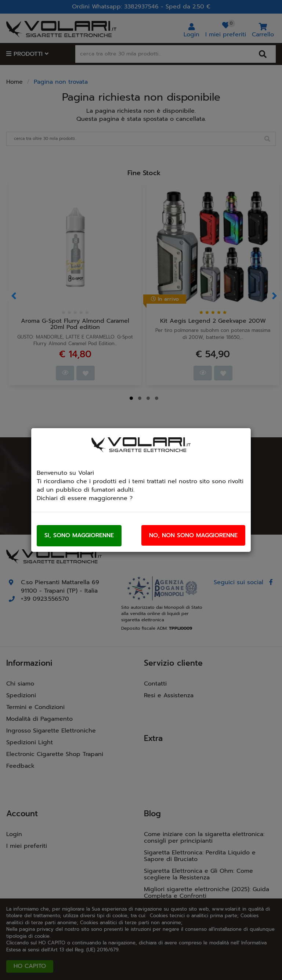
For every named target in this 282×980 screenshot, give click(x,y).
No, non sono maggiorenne (193, 535)
